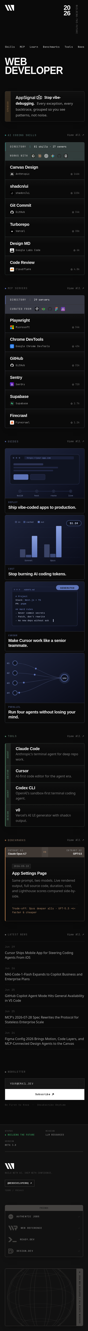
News (81, 47)
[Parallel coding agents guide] (45, 688)
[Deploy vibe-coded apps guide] (45, 480)
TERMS (8, 1190)
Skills (10, 47)
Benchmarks (51, 47)
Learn (34, 47)
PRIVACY (19, 1190)
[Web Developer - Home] (9, 8)
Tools (69, 47)
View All (76, 135)
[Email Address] (44, 1084)
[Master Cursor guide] (45, 616)
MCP (22, 47)
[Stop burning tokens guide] (45, 547)
